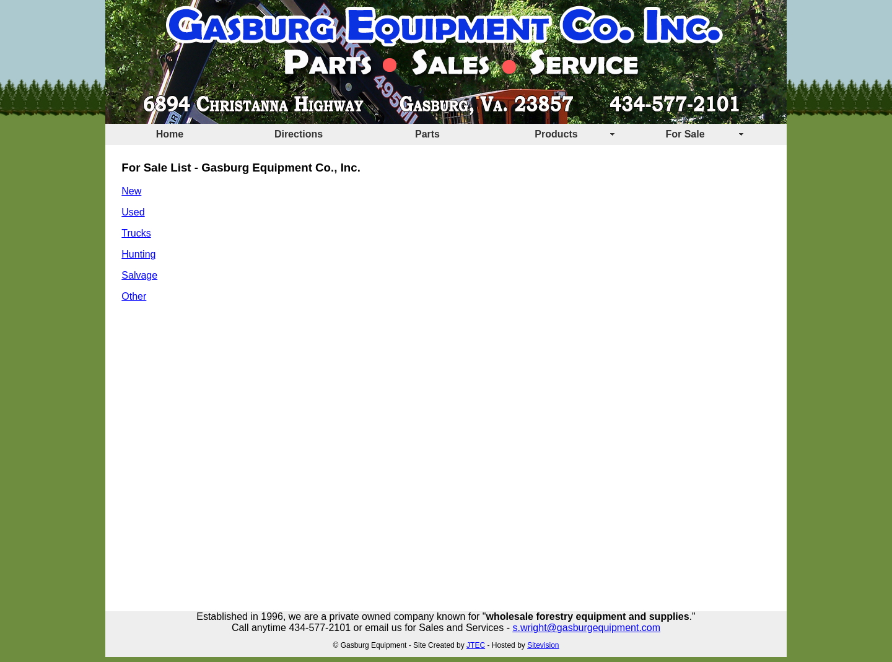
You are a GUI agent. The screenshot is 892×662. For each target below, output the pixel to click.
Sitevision (543, 645)
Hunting (138, 254)
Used (132, 212)
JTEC (475, 645)
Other (133, 296)
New (131, 191)
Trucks (136, 233)
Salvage (139, 275)
